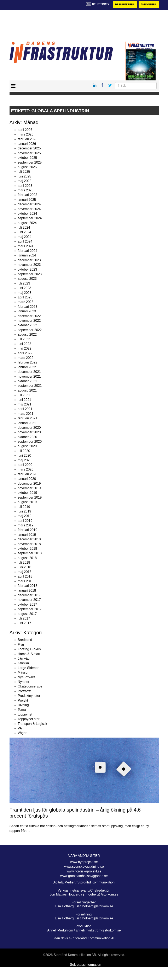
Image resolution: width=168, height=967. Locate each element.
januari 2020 (27, 478)
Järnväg (24, 658)
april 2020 (25, 465)
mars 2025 (26, 190)
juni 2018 (24, 567)
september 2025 (30, 162)
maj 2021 (24, 404)
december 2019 (29, 483)
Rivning (23, 705)
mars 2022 (26, 358)
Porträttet (24, 691)
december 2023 (29, 260)
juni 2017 (24, 623)
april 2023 (25, 297)
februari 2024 (27, 251)
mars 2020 (26, 469)
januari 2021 (27, 423)
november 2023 (29, 264)
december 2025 (29, 148)
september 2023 (30, 274)
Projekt (23, 700)
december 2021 (29, 371)
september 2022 (30, 330)
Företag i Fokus (29, 649)
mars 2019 (26, 525)
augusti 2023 (27, 278)
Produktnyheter (29, 695)
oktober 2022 (27, 325)
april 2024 (25, 241)
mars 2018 (26, 581)
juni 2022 (24, 344)
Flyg (21, 644)
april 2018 (25, 576)
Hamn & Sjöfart (29, 654)
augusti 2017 (27, 614)
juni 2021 (24, 400)
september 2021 (30, 385)
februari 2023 (27, 306)
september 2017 (30, 609)
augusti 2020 (27, 446)
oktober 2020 (27, 437)
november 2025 (29, 153)
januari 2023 (27, 311)
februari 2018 (27, 586)
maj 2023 (24, 292)
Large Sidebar (28, 668)
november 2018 (29, 544)
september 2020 (30, 441)
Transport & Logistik (32, 724)
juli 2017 (24, 618)
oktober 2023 (27, 269)
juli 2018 (24, 562)
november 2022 (29, 320)
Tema (22, 709)
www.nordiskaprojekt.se (83, 871)
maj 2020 (24, 460)
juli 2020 (24, 451)
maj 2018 (24, 572)
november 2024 (29, 209)
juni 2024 (24, 232)
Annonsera (149, 4)
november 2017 (29, 599)
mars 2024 (26, 246)
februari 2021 (27, 418)
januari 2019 (27, 534)
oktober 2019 (27, 492)
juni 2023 (24, 288)
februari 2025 (27, 195)
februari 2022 (27, 362)
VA (20, 728)
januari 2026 (27, 143)
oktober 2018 (27, 548)
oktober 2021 (27, 381)
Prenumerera (125, 4)
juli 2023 (24, 283)
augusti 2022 (27, 334)
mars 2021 (26, 413)
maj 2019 (24, 516)
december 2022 (29, 316)
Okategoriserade (30, 686)
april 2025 (25, 185)
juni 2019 (24, 511)
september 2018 (30, 553)
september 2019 (30, 497)
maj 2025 (24, 181)
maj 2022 (24, 348)
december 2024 (29, 204)
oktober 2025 (27, 157)
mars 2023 (26, 302)
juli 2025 (24, 171)
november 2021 (29, 376)
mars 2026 (26, 134)
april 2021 (25, 409)
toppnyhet (25, 714)
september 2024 (30, 218)
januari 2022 (27, 367)
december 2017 (29, 595)
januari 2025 (27, 199)
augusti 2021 (27, 390)
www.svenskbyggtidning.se (84, 866)
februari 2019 (27, 530)
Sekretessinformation (85, 964)
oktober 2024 (27, 213)
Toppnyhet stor (29, 719)
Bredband (25, 640)
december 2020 (29, 427)
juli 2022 (24, 339)
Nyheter (23, 682)
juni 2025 (24, 176)
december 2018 (29, 539)
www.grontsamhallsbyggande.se (84, 876)
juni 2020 (24, 455)
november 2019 (29, 488)
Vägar (22, 733)
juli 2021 (24, 395)
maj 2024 (24, 237)
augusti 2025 (27, 167)
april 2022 (25, 353)
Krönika (23, 663)
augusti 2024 (27, 223)
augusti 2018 (27, 558)
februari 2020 (27, 474)
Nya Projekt (26, 677)
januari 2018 (27, 590)
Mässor (23, 672)
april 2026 (25, 130)
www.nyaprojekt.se (84, 862)
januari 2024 (27, 255)
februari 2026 (27, 139)
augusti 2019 (27, 502)
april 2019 (25, 520)
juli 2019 (24, 507)
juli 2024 (24, 227)
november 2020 (29, 432)
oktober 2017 (27, 604)
